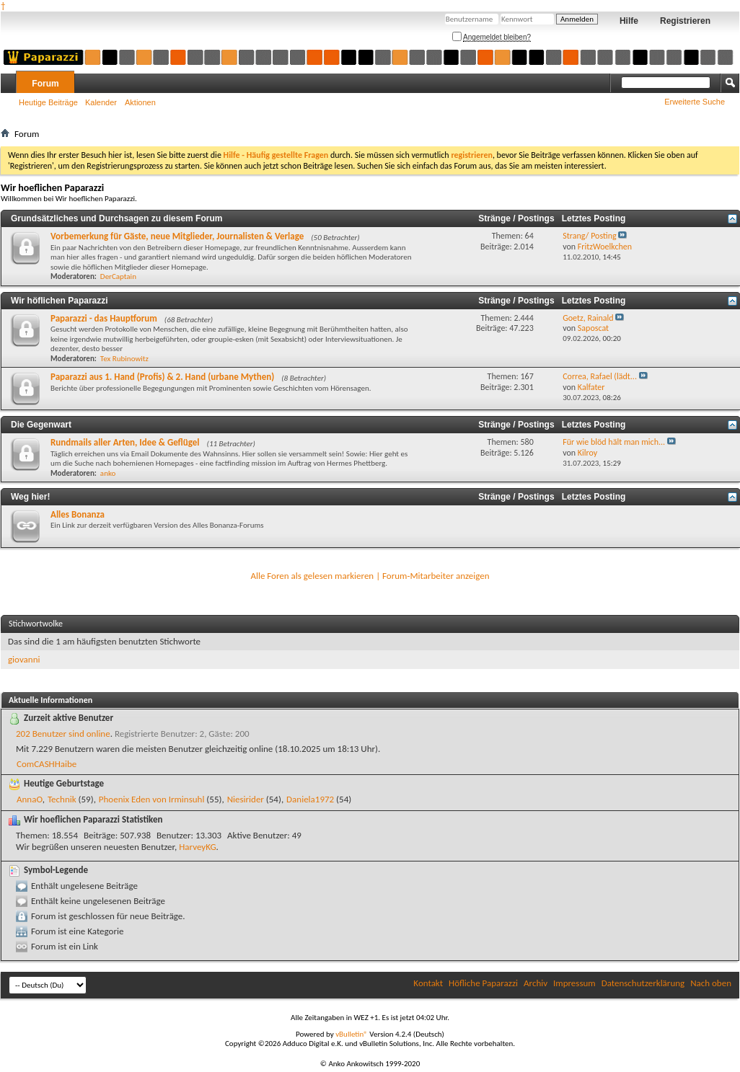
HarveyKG (197, 846)
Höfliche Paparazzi (483, 983)
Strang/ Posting (589, 236)
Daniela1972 (310, 799)
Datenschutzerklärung (643, 983)
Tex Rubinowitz (124, 358)
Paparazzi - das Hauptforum (103, 318)
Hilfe (629, 21)
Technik (62, 799)
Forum (45, 84)
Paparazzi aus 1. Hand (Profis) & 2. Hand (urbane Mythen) (162, 376)
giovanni (24, 659)
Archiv (535, 983)
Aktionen (140, 102)
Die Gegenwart (41, 425)
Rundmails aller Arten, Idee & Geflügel (125, 442)
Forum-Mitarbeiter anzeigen (436, 575)
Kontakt (428, 983)
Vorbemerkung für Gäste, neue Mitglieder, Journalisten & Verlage (177, 236)
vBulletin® (351, 1034)
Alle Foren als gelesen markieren (312, 575)
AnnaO (30, 799)
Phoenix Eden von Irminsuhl (152, 799)
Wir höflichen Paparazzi (59, 301)
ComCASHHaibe (46, 763)
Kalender (101, 102)
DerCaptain (118, 276)
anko (107, 473)
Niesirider (245, 799)
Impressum (574, 983)
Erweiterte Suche (694, 101)
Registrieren (685, 21)
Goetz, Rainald (588, 318)
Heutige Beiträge (48, 102)
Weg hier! (30, 497)
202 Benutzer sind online (63, 733)
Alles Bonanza (77, 514)
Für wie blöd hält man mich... (614, 442)
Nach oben (710, 983)
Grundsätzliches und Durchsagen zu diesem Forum (116, 218)
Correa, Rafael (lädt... (600, 376)
